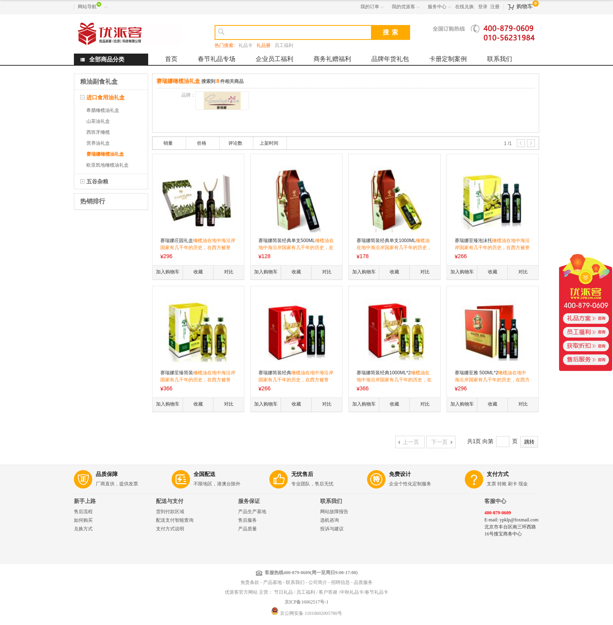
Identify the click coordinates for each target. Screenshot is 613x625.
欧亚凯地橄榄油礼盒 (107, 165)
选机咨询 (329, 520)
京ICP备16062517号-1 (307, 602)
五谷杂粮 (97, 181)
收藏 (198, 272)
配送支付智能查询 (175, 520)
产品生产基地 (252, 511)
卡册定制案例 (448, 59)
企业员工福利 (274, 59)
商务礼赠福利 (332, 59)
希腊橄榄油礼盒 (102, 110)
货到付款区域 (170, 511)
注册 (495, 6)
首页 (171, 59)
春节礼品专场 (216, 59)
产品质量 (247, 529)
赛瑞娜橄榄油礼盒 (105, 154)
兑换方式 (83, 529)
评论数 (235, 143)
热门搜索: (225, 45)
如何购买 (83, 520)
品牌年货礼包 (390, 59)
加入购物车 (167, 272)
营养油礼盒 (98, 143)
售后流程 (83, 511)
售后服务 (247, 520)
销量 (168, 143)
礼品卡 (245, 45)
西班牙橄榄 (98, 132)
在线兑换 (464, 6)
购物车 (524, 6)
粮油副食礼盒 (99, 81)
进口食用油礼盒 (105, 97)
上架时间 (269, 143)
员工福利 (283, 45)
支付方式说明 (170, 529)
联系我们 (499, 59)
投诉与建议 (332, 529)
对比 (228, 272)
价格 (201, 143)
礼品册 (263, 45)
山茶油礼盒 (98, 121)
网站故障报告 (334, 511)
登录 (483, 6)
